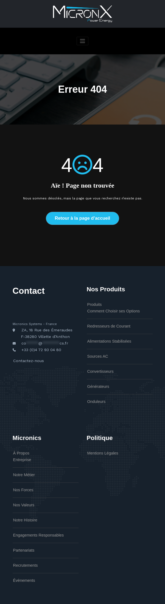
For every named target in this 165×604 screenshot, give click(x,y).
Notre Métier (21, 458)
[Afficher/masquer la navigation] (82, 41)
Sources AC (95, 348)
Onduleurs (94, 389)
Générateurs (96, 375)
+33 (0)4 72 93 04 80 (38, 343)
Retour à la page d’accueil (82, 217)
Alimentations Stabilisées (104, 334)
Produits (93, 302)
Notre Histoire (22, 499)
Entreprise (20, 444)
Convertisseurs (97, 361)
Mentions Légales (99, 439)
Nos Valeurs (21, 485)
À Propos (19, 439)
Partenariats (21, 526)
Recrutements (22, 539)
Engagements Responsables (33, 512)
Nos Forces (21, 471)
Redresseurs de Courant (104, 321)
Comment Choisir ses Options (107, 307)
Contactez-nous (25, 352)
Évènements (21, 553)
